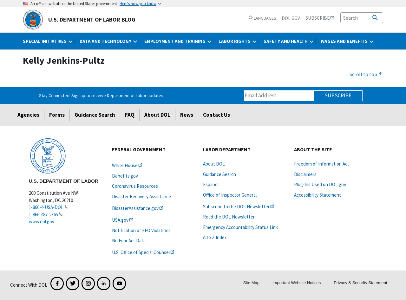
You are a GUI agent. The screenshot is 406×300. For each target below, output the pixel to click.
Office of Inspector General (230, 195)
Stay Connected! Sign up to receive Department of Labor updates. (101, 95)
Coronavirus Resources (135, 186)
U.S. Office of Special (143, 252)
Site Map (251, 282)
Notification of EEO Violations (141, 230)
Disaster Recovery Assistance (141, 196)
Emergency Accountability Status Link (240, 227)
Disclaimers (305, 174)
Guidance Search (95, 114)
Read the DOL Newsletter (229, 217)
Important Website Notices (296, 282)
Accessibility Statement (317, 195)
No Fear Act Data (129, 241)
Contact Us (216, 114)
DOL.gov (291, 18)
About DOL (157, 114)
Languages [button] (262, 18)
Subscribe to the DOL (239, 207)
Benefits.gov (125, 176)
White (127, 165)
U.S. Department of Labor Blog (79, 20)
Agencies (28, 114)
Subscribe (337, 95)
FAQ (129, 114)
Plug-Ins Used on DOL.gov (320, 184)
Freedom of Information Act (321, 164)
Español (211, 184)
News (186, 114)
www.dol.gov (41, 221)
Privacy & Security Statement (360, 282)
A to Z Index (215, 237)
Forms (57, 114)
